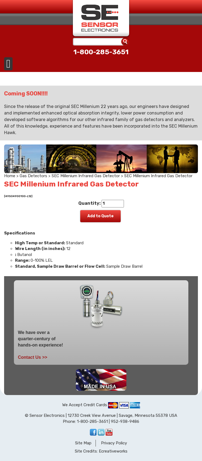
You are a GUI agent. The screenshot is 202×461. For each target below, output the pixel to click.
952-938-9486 (125, 421)
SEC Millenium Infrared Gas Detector (86, 175)
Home (9, 175)
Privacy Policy (114, 443)
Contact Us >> (32, 357)
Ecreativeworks (113, 451)
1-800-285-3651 (101, 52)
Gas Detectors (33, 175)
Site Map (83, 443)
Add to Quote (100, 216)
